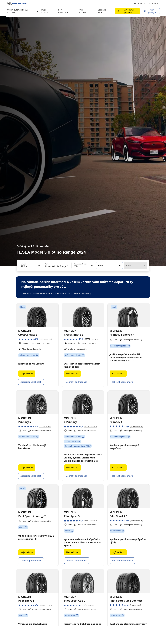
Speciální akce (102, 11)
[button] (39, 265)
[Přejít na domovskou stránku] (16, 3)
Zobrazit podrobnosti (31, 381)
